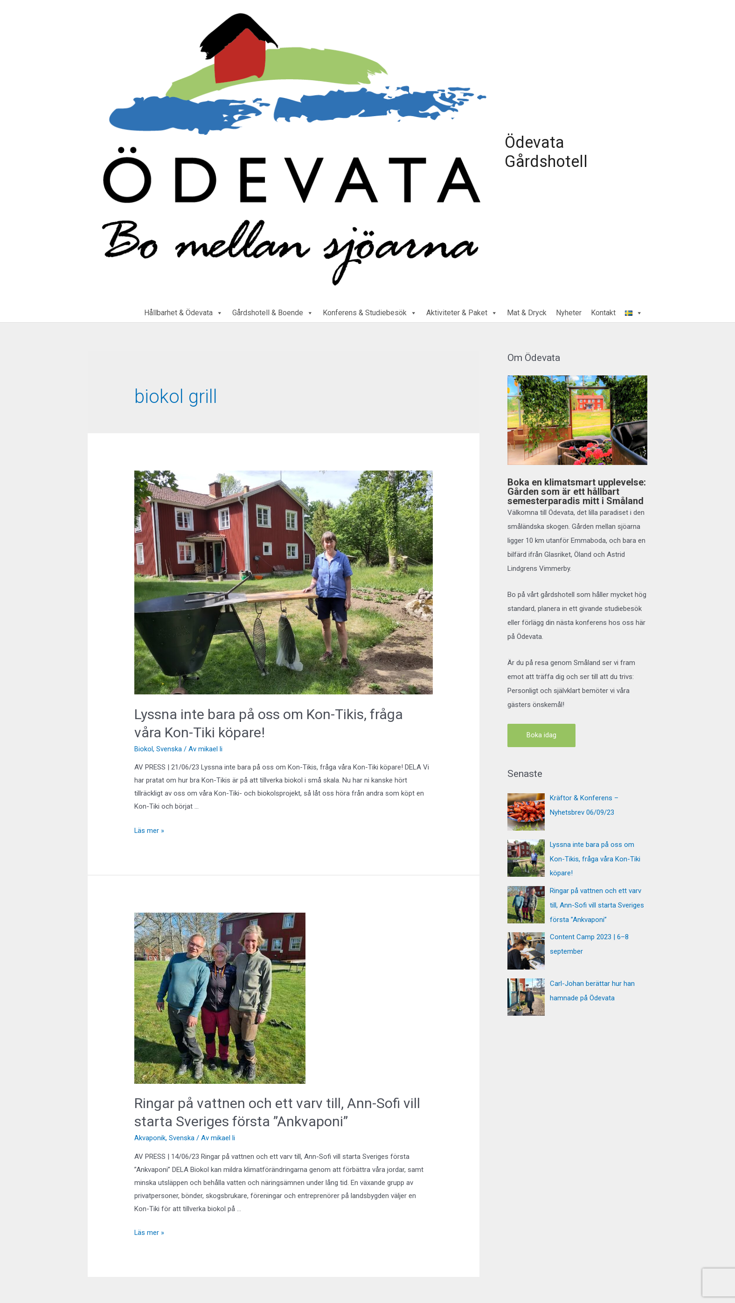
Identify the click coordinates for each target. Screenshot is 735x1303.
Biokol (143, 746)
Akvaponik (150, 1136)
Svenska (169, 746)
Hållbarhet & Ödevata (183, 310)
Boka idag (541, 733)
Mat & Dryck (527, 310)
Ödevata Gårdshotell (544, 150)
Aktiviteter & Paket (462, 310)
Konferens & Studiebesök (370, 310)
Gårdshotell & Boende (272, 310)
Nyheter (569, 310)
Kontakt (603, 310)
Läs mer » (149, 828)
